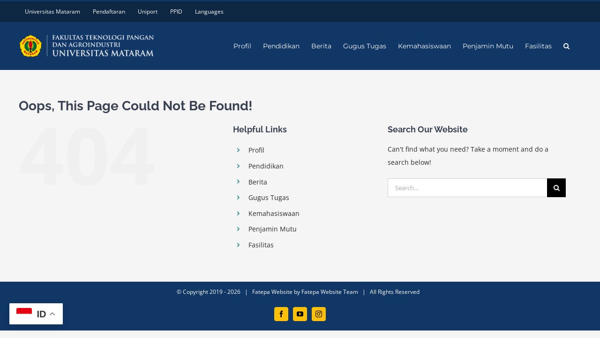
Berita (257, 181)
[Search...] (467, 187)
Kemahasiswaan (274, 213)
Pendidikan (266, 165)
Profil (256, 150)
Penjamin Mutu (272, 228)
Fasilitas (261, 244)
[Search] (556, 187)
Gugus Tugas (268, 197)
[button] (578, 46)
